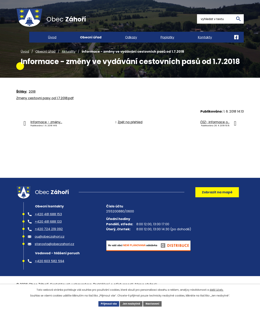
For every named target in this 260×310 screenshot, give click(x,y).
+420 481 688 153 (48, 224)
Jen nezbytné (131, 303)
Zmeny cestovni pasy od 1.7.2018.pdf (45, 106)
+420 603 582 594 (49, 271)
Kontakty (205, 37)
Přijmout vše (107, 303)
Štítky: (21, 99)
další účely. (217, 289)
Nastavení (154, 303)
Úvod (25, 59)
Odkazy (131, 37)
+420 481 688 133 (48, 231)
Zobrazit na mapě (216, 201)
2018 (32, 99)
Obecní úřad (45, 59)
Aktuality (68, 59)
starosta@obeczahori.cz (54, 254)
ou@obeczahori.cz (49, 246)
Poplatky (167, 37)
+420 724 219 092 (49, 239)
